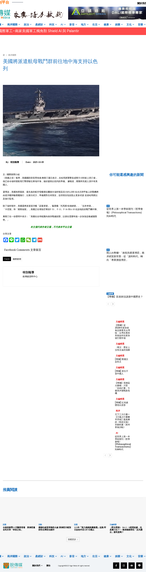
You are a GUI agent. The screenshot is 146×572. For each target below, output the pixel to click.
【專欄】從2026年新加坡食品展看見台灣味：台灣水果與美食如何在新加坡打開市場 (122, 332)
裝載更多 (73, 539)
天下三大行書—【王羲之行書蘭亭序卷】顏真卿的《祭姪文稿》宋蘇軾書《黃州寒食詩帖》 (122, 421)
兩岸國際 (12, 55)
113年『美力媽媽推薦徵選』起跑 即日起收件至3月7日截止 (90, 528)
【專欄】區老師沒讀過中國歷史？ (125, 296)
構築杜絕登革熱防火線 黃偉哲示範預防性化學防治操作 (54, 528)
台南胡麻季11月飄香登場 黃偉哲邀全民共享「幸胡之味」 (19, 528)
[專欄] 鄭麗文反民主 (121, 360)
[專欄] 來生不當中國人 (121, 372)
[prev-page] (108, 304)
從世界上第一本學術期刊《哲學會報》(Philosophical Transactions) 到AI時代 (125, 212)
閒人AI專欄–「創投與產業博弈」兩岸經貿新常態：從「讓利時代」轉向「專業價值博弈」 (125, 256)
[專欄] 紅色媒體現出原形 (121, 404)
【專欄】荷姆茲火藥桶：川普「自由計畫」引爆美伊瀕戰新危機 (122, 388)
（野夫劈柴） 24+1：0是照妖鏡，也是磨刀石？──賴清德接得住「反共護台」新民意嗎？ (126, 530)
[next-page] (113, 304)
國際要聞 (17, 259)
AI (108, 206)
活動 (40, 524)
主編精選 (110, 294)
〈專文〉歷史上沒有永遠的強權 (122, 348)
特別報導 (14, 162)
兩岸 (118, 410)
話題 (4, 524)
